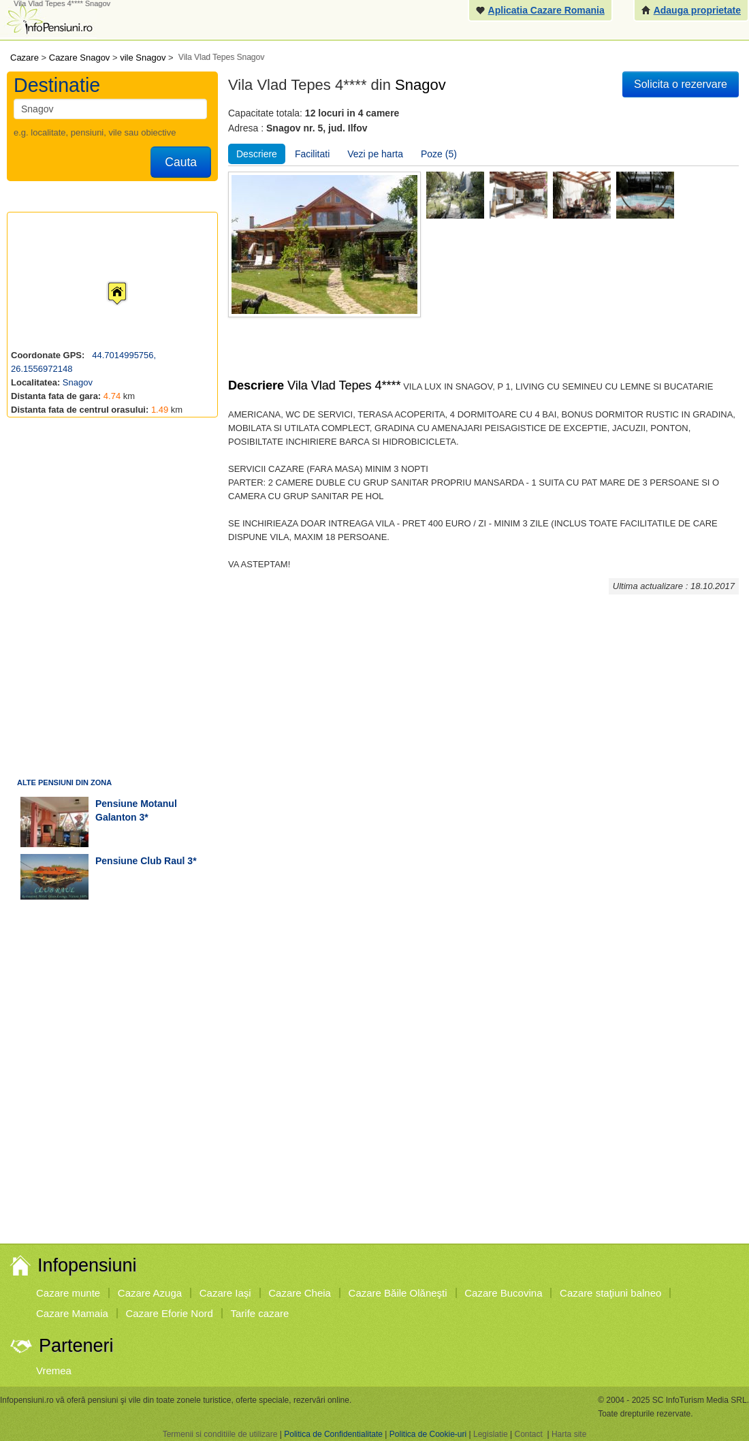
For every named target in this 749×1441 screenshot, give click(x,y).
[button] (106, 280)
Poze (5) (439, 153)
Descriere (256, 153)
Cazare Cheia (299, 1293)
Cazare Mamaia (72, 1313)
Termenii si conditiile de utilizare (220, 1434)
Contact (528, 1434)
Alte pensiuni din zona (64, 782)
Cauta (181, 162)
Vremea (53, 1370)
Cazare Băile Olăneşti (398, 1293)
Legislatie (490, 1434)
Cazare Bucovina (503, 1293)
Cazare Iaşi (225, 1293)
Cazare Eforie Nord (169, 1313)
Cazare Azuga (150, 1293)
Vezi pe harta (375, 153)
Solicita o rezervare (680, 84)
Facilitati (312, 153)
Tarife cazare (260, 1313)
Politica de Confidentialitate (333, 1434)
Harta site (569, 1434)
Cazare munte (68, 1293)
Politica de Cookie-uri (427, 1434)
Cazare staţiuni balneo (610, 1293)
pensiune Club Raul (140, 860)
